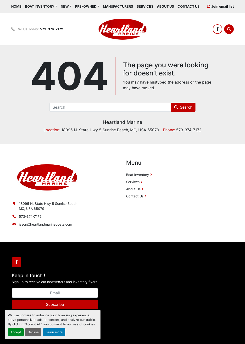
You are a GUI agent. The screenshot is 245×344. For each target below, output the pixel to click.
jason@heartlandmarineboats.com (45, 224)
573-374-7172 (51, 29)
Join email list (222, 6)
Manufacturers (118, 6)
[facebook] (217, 29)
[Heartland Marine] (47, 177)
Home (16, 6)
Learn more (54, 332)
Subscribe (55, 304)
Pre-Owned (85, 6)
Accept (16, 332)
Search (183, 107)
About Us (165, 6)
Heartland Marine (122, 122)
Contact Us (189, 6)
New (65, 6)
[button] (41, 6)
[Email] (55, 293)
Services (145, 6)
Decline (33, 332)
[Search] (229, 29)
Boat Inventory (39, 6)
